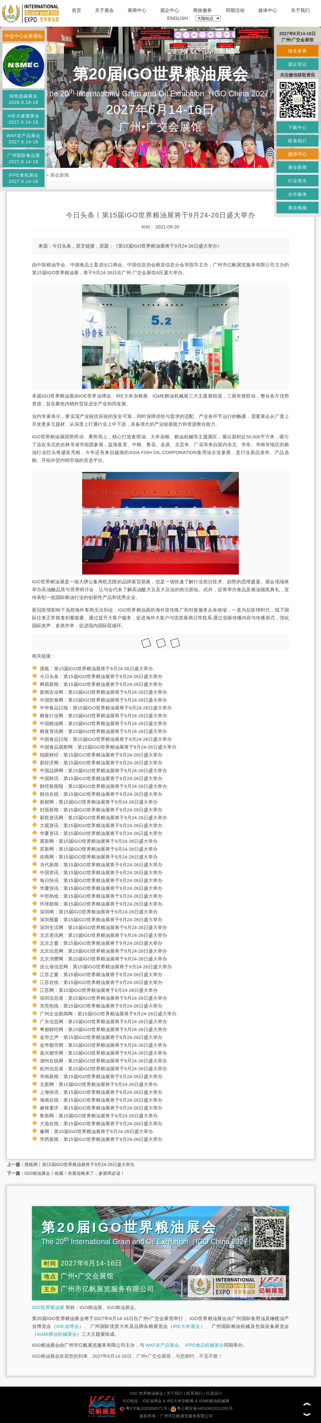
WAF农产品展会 (162, 1345)
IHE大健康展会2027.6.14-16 (23, 119)
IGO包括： (132, 1401)
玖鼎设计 (214, 1393)
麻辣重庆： (51, 1107)
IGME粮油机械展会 (57, 1334)
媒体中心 (267, 10)
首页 (76, 10)
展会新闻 (59, 175)
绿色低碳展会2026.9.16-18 (24, 99)
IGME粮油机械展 (214, 1401)
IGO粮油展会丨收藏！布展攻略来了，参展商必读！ (74, 1173)
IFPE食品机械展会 (204, 1345)
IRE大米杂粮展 (180, 1401)
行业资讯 (297, 180)
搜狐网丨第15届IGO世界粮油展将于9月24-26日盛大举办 (79, 1164)
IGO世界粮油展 (48, 1307)
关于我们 (300, 10)
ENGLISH (177, 18)
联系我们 (194, 1393)
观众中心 (169, 10)
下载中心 (297, 127)
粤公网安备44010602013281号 (202, 1408)
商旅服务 (202, 10)
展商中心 (137, 10)
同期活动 (235, 10)
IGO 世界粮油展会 (146, 1393)
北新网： (49, 1084)
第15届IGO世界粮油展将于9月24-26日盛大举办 (103, 668)
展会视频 (297, 207)
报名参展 (297, 50)
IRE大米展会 (186, 1326)
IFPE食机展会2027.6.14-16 (23, 178)
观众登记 (297, 64)
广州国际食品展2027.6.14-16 (23, 158)
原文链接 (85, 246)
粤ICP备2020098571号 (143, 1408)
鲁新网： (49, 1115)
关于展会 (104, 10)
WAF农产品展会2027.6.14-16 (24, 138)
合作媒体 (297, 194)
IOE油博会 (67, 1326)
